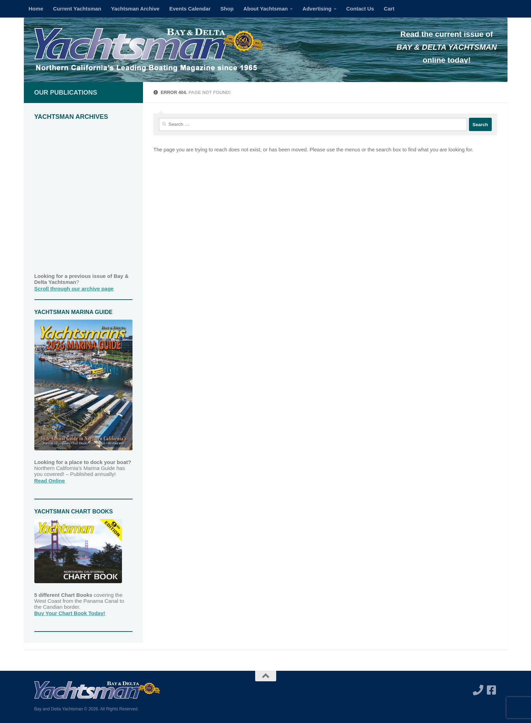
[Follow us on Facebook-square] (491, 690)
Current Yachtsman (77, 9)
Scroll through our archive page (74, 289)
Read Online (49, 481)
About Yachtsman (265, 9)
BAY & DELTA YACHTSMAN (446, 47)
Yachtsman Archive (135, 9)
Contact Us (360, 9)
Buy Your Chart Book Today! (69, 613)
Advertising (317, 9)
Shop (227, 9)
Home (36, 9)
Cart (389, 9)
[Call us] (478, 690)
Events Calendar (190, 9)
